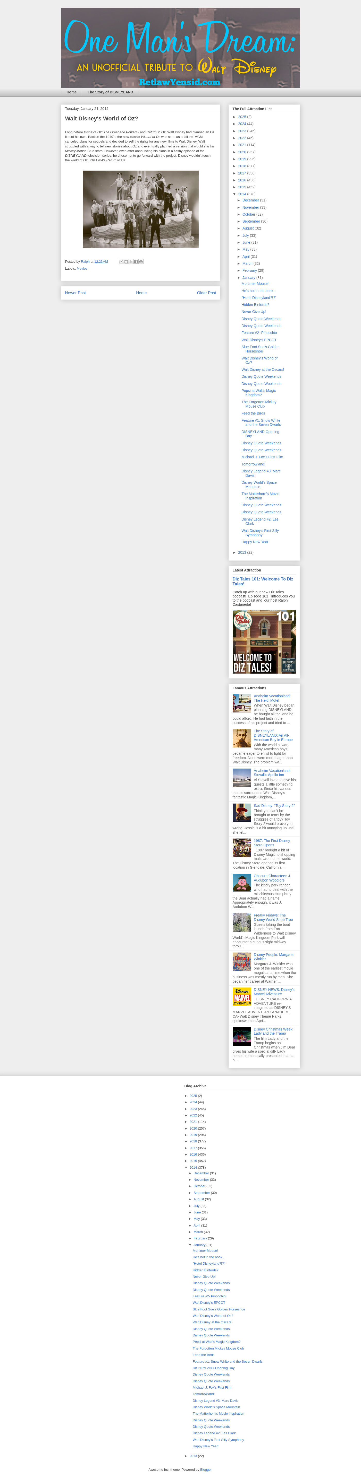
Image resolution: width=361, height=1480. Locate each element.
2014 (242, 194)
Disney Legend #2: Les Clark (214, 1433)
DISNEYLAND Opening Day (214, 1368)
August (248, 228)
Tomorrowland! (253, 464)
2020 (242, 152)
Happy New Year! (255, 542)
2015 (242, 187)
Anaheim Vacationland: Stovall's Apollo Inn (272, 773)
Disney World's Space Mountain (258, 484)
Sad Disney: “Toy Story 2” (274, 806)
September (251, 221)
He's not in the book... (258, 291)
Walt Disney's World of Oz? (213, 1316)
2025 (242, 117)
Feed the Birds (253, 413)
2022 (242, 138)
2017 (242, 173)
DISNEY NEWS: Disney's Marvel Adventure (274, 992)
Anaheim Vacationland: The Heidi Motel (272, 698)
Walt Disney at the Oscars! (262, 369)
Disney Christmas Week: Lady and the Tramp (273, 1031)
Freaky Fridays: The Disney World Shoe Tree (273, 917)
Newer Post (75, 293)
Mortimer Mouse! (254, 283)
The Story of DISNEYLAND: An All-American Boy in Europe (273, 735)
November (251, 207)
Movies (82, 268)
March (248, 263)
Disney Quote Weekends (261, 319)
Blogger (206, 1470)
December (251, 200)
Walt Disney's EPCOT (258, 340)
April (246, 256)
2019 (242, 159)
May (246, 249)
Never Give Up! (253, 312)
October (249, 214)
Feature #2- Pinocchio (259, 333)
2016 (242, 180)
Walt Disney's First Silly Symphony (260, 532)
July (246, 235)
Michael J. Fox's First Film (262, 457)
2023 (242, 131)
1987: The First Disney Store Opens (272, 843)
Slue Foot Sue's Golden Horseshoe (260, 349)
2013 (242, 552)
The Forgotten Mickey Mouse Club (258, 404)
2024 (242, 124)
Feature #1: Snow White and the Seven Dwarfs (261, 422)
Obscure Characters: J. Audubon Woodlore (272, 878)
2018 (242, 166)
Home (72, 92)
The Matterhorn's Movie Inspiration (260, 496)
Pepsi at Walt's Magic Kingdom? (258, 393)
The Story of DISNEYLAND (110, 92)
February (250, 270)
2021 (242, 145)
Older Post (206, 293)
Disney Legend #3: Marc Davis (215, 1401)
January (249, 278)
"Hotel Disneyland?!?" (258, 298)
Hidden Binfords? (255, 305)
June (246, 242)
